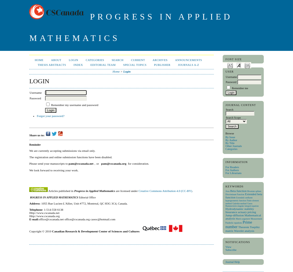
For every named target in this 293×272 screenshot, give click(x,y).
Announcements (188, 60)
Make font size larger (247, 65)
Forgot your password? (50, 116)
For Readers (232, 167)
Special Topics (134, 64)
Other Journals (233, 146)
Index (78, 64)
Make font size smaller (230, 65)
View (228, 246)
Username (231, 76)
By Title (230, 143)
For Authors (232, 170)
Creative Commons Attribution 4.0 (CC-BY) (165, 190)
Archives (159, 60)
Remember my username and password (74, 105)
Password (231, 82)
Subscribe (230, 249)
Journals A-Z (188, 64)
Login (73, 60)
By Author (231, 140)
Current (138, 60)
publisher (162, 64)
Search (117, 60)
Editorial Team (103, 64)
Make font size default (238, 65)
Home (39, 60)
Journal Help (232, 261)
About (56, 60)
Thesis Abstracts (52, 64)
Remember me (240, 88)
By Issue (230, 137)
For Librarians (233, 173)
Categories (231, 149)
